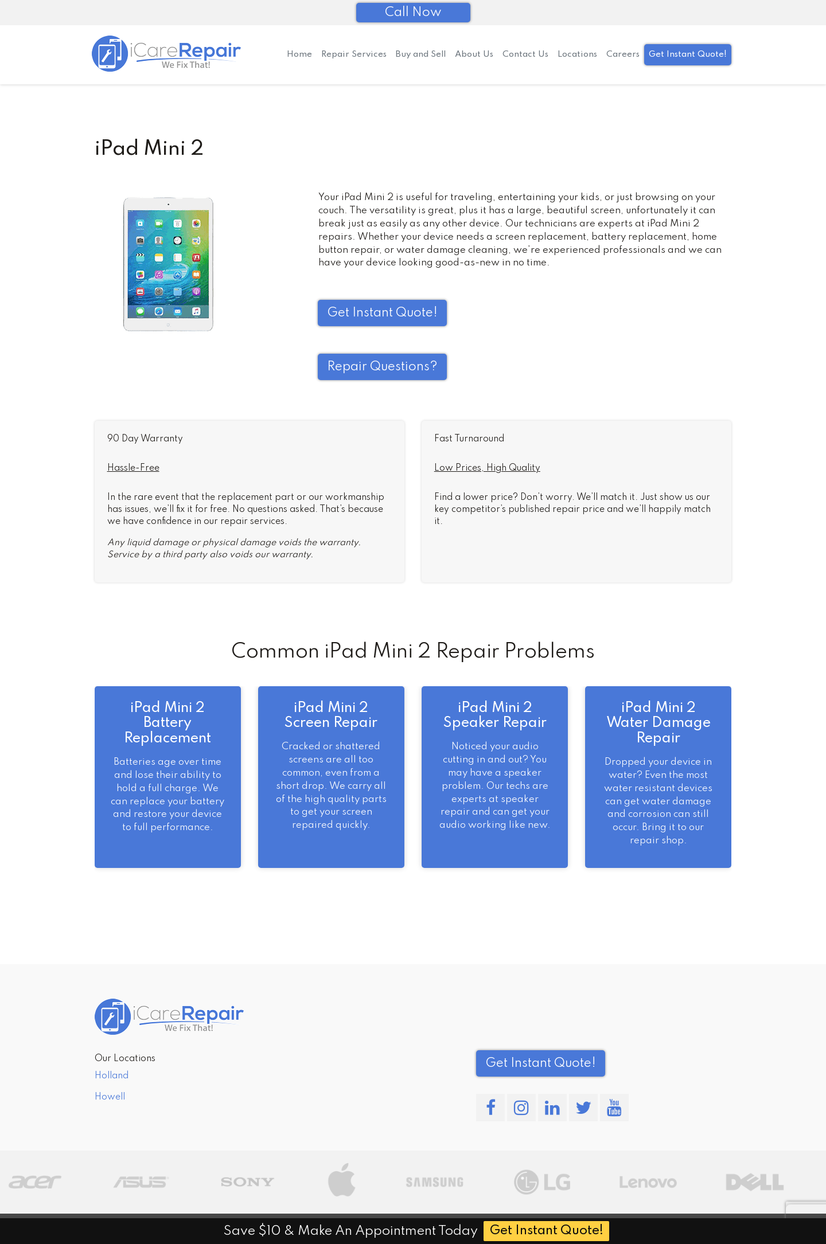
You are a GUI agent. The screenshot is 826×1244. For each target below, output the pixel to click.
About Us (474, 54)
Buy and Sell (421, 54)
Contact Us (525, 54)
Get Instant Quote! (688, 54)
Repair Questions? (382, 367)
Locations (577, 54)
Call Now (413, 12)
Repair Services (354, 54)
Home (299, 54)
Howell (110, 1097)
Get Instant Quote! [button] (382, 313)
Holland (111, 1076)
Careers (623, 54)
